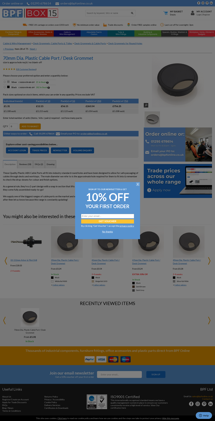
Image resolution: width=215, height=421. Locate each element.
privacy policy (127, 225)
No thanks (107, 231)
